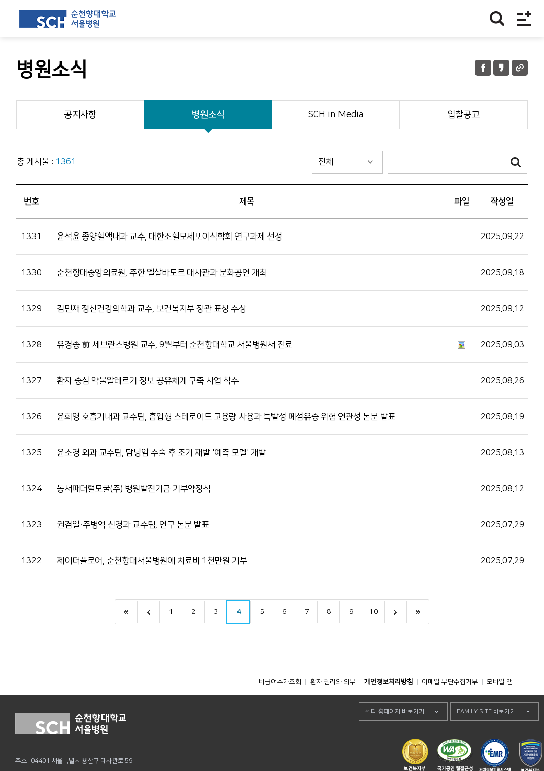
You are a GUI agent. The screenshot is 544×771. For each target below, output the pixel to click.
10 (373, 612)
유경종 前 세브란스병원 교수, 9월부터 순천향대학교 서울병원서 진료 (174, 344)
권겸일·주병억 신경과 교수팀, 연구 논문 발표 (133, 524)
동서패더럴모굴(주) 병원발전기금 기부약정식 (134, 488)
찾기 (497, 18)
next (395, 612)
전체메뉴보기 (524, 18)
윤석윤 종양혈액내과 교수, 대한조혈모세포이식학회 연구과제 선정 (169, 236)
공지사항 (80, 115)
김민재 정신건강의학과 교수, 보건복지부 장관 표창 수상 (151, 308)
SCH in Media (335, 115)
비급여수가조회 (280, 704)
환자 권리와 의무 (333, 704)
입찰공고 (463, 115)
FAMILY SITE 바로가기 (486, 734)
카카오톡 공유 (501, 68)
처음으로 (126, 612)
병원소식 (208, 115)
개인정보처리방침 (388, 704)
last (417, 612)
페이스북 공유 (483, 68)
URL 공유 (520, 68)
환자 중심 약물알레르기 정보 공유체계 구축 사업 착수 (148, 380)
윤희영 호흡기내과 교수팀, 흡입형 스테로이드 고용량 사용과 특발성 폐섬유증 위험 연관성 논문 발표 (226, 416)
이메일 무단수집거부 (450, 704)
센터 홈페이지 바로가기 (394, 734)
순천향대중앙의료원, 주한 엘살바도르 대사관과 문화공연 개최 (162, 272)
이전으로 (148, 612)
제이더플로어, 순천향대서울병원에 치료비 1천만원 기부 (152, 560)
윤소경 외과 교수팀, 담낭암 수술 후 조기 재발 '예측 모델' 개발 (161, 452)
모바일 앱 (500, 704)
